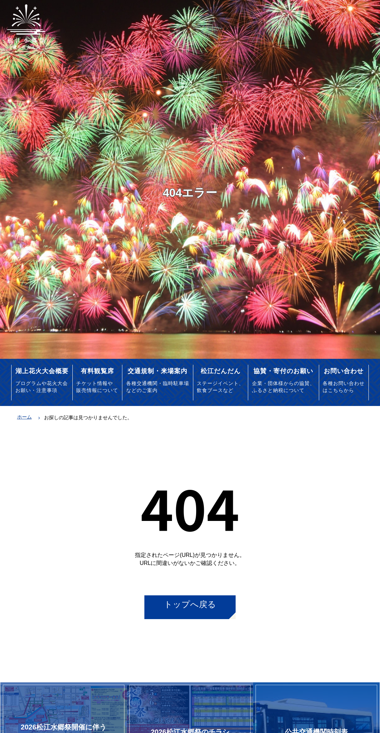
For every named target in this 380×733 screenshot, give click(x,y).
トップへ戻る (190, 604)
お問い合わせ (344, 371)
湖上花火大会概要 (42, 371)
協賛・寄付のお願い (283, 371)
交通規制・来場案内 (157, 371)
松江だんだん (221, 371)
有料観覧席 (97, 371)
